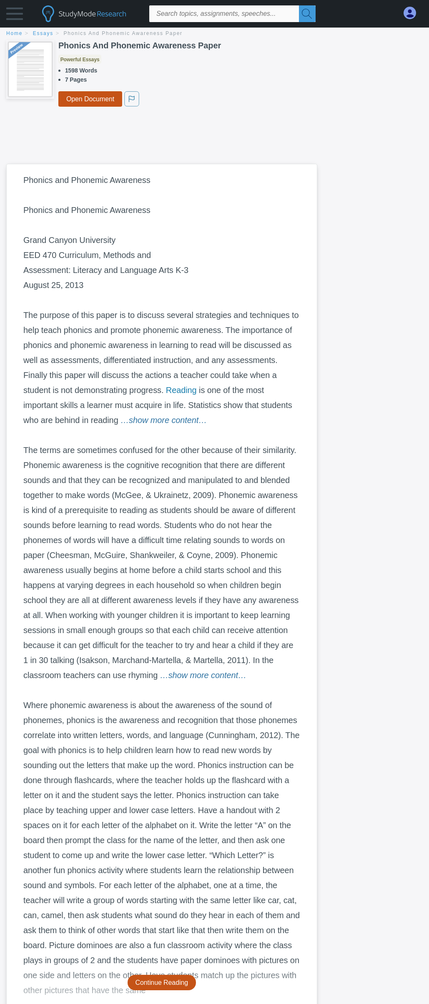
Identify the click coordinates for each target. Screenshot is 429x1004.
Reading (181, 390)
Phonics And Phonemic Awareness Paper (123, 33)
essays (43, 33)
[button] (14, 15)
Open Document (90, 99)
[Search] (307, 13)
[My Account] (413, 13)
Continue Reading (161, 982)
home (14, 33)
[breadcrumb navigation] (214, 34)
